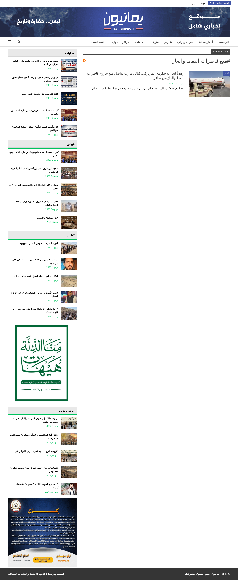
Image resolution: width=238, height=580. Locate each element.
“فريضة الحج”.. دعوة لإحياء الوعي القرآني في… (35, 451)
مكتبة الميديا (98, 42)
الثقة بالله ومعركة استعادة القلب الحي (40, 94)
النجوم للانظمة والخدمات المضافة (27, 574)
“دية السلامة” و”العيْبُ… (46, 218)
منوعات (154, 42)
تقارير (168, 42)
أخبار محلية (205, 42)
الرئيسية (223, 42)
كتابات (139, 42)
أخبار (226, 73)
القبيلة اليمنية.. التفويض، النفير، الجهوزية (39, 243)
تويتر (203, 3)
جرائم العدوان (121, 42)
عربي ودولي (185, 42)
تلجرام (195, 3)
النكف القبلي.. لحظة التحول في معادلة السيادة (36, 276)
